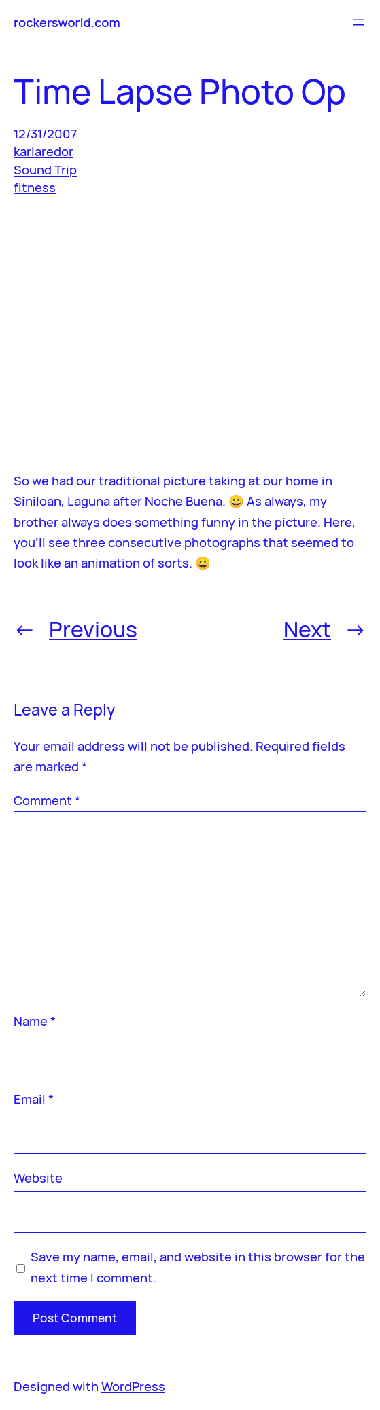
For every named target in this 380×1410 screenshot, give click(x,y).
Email (34, 1099)
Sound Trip (45, 170)
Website (38, 1178)
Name (35, 1021)
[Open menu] (358, 22)
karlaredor (43, 151)
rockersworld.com (67, 22)
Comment (47, 800)
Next (307, 629)
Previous (93, 629)
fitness (35, 187)
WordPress (133, 1386)
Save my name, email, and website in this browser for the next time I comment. (198, 1267)
